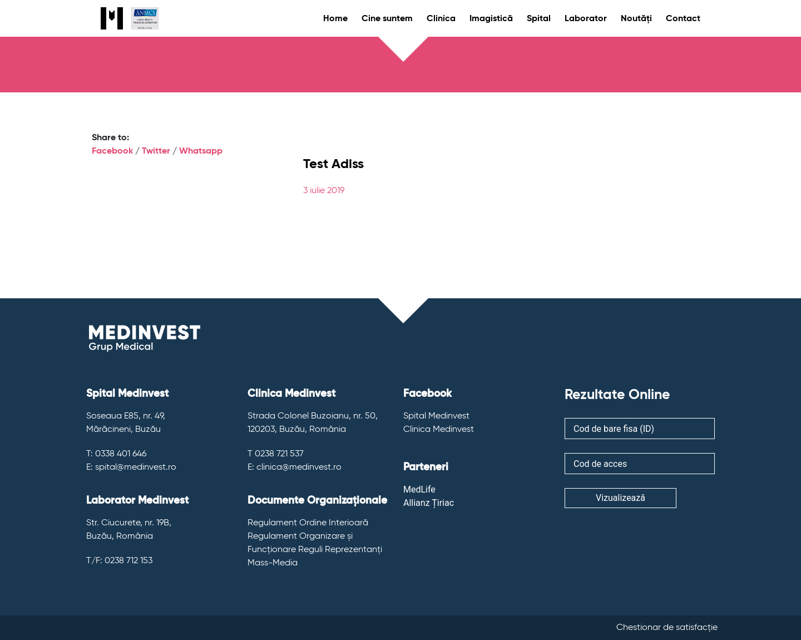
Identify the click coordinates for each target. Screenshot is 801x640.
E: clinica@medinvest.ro (295, 467)
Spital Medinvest (436, 416)
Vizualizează (620, 498)
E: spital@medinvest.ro (131, 467)
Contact (683, 18)
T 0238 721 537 (276, 454)
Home (335, 18)
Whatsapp (200, 151)
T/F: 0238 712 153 (119, 561)
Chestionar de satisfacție (667, 627)
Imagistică (491, 18)
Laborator (586, 18)
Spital (539, 18)
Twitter (156, 151)
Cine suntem (387, 18)
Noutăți (636, 18)
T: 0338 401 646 (116, 454)
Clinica (441, 18)
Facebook (112, 151)
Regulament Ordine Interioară (308, 523)
